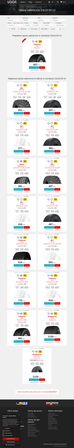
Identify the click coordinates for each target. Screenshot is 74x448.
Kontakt (50, 424)
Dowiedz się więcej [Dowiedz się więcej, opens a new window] (11, 425)
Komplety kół (38, 2)
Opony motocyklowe (32, 429)
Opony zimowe (31, 415)
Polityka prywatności (52, 421)
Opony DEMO (44, 29)
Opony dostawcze (32, 427)
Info (53, 2)
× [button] (18, 414)
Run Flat (13, 29)
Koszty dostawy (51, 418)
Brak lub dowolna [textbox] (60, 25)
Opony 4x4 (30, 426)
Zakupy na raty (51, 413)
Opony (23, 2)
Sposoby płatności (52, 420)
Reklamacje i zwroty (52, 423)
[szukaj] (58, 2)
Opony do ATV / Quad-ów (33, 430)
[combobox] (14, 20)
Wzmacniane (23, 29)
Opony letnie (31, 413)
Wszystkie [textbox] (14, 20)
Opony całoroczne (32, 416)
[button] (11, 444)
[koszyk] (63, 2)
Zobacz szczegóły (34, 67)
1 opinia (41, 360)
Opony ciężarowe (32, 432)
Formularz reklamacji (53, 428)
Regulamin (50, 416)
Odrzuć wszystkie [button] (11, 442)
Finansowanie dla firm (34, 70)
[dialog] (10, 430)
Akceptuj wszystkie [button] (11, 438)
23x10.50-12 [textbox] (15, 25)
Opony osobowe (31, 424)
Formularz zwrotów (52, 427)
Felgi (31, 2)
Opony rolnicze (31, 434)
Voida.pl (28, 6)
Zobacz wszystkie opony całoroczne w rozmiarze (37, 392)
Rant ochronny (34, 29)
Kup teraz (42, 67)
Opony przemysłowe (32, 435)
